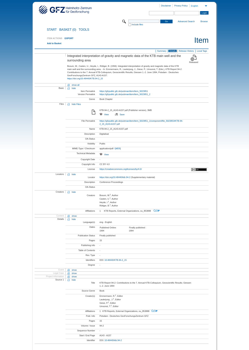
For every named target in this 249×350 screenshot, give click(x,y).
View (104, 114)
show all (76, 85)
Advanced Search (186, 21)
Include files (137, 24)
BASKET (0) (67, 29)
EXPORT (69, 38)
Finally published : (137, 227)
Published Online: (108, 227)
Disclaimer (166, 5)
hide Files (76, 104)
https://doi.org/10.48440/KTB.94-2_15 (85, 78)
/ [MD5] (117, 148)
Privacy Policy (181, 5)
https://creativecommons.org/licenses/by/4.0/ (120, 169)
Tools (84, 29)
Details (172, 51)
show (74, 216)
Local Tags (202, 51)
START (52, 29)
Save (119, 114)
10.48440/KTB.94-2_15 (115, 260)
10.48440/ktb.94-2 (113, 340)
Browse (204, 21)
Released (193, 62)
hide (74, 88)
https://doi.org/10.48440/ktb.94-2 (114, 177)
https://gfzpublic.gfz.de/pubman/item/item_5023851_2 (124, 94)
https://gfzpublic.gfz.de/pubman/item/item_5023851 (123, 91)
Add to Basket (54, 43)
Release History (186, 51)
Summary (161, 51)
